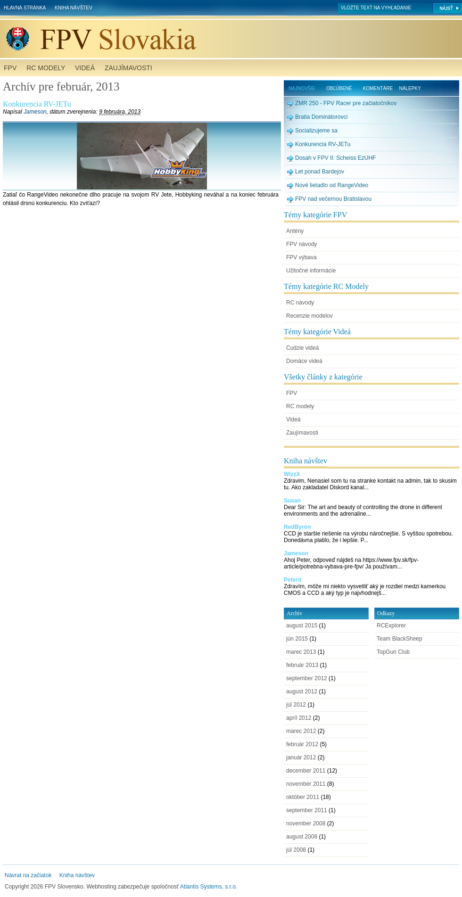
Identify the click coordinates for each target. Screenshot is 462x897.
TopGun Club (393, 652)
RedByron (297, 527)
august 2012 (301, 691)
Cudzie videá (302, 348)
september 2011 (306, 810)
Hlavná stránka (25, 7)
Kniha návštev (73, 7)
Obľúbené (339, 88)
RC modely (45, 68)
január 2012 (301, 757)
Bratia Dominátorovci (321, 117)
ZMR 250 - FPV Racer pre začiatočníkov (345, 103)
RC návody (300, 302)
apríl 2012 (298, 718)
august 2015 (301, 625)
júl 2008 (296, 850)
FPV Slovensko (233, 39)
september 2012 (306, 678)
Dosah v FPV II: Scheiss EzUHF (335, 158)
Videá (85, 68)
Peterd (292, 579)
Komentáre (378, 88)
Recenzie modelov (309, 316)
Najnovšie (302, 88)
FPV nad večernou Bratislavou (333, 199)
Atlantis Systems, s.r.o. (208, 886)
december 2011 (305, 770)
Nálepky (410, 88)
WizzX (292, 474)
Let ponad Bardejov (319, 171)
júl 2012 (296, 704)
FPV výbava (301, 257)
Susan (292, 500)
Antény (295, 231)
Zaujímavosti (128, 68)
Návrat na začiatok (28, 875)
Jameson (35, 111)
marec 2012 (301, 731)
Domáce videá (304, 361)
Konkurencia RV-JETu (37, 104)
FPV (10, 68)
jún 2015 (297, 638)
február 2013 (302, 665)
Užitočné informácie (311, 270)
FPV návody (301, 244)
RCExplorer (391, 625)
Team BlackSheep (399, 638)
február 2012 (302, 744)
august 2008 (301, 836)
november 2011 (305, 784)
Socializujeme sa (316, 130)
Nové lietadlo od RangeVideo (331, 185)
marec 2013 (301, 652)
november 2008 (305, 823)
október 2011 (302, 797)
